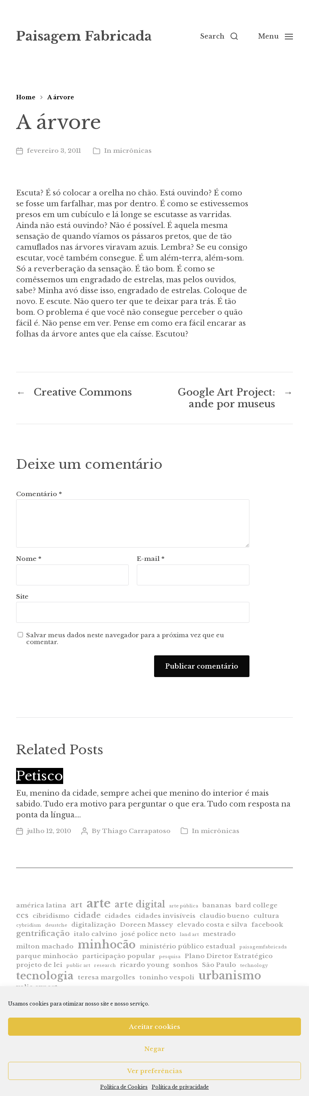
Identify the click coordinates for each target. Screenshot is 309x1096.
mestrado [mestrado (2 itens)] (219, 934)
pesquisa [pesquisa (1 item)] (170, 956)
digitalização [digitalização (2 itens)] (93, 924)
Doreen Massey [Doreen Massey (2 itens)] (146, 924)
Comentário (39, 494)
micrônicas (132, 150)
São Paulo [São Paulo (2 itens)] (219, 965)
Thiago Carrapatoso (136, 831)
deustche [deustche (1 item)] (56, 925)
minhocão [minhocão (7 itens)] (107, 944)
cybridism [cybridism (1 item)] (28, 925)
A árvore (60, 97)
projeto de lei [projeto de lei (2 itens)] (39, 965)
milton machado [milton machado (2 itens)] (45, 946)
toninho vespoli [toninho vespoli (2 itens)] (166, 977)
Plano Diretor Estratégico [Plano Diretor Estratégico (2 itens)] (229, 956)
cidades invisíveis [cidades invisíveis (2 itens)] (165, 915)
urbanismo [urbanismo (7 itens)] (229, 975)
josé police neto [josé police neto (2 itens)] (148, 934)
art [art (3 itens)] (76, 904)
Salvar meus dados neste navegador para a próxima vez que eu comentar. (125, 638)
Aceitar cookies (154, 1026)
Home (25, 97)
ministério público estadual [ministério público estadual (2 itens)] (187, 946)
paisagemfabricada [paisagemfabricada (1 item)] (263, 947)
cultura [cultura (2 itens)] (266, 915)
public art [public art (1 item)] (78, 965)
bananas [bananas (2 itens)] (216, 905)
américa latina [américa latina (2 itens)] (41, 905)
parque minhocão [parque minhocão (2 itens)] (47, 956)
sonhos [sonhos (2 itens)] (185, 965)
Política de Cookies (124, 1087)
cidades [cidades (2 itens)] (118, 915)
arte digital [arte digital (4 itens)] (140, 904)
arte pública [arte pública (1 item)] (183, 906)
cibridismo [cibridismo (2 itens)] (51, 915)
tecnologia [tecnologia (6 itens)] (45, 975)
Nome (28, 559)
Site (22, 596)
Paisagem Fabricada (84, 36)
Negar (154, 1049)
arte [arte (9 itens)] (99, 903)
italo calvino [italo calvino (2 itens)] (95, 934)
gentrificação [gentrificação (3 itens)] (43, 933)
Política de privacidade (180, 1087)
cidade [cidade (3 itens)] (87, 915)
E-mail (151, 559)
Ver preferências (154, 1071)
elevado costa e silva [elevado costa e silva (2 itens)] (212, 924)
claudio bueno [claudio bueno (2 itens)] (224, 915)
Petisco (39, 776)
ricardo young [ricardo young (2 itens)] (144, 965)
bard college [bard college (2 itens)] (256, 905)
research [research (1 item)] (105, 965)
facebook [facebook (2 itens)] (267, 924)
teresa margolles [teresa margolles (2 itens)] (106, 977)
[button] (219, 36)
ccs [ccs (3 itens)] (22, 915)
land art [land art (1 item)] (189, 934)
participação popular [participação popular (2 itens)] (118, 956)
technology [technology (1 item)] (254, 965)
